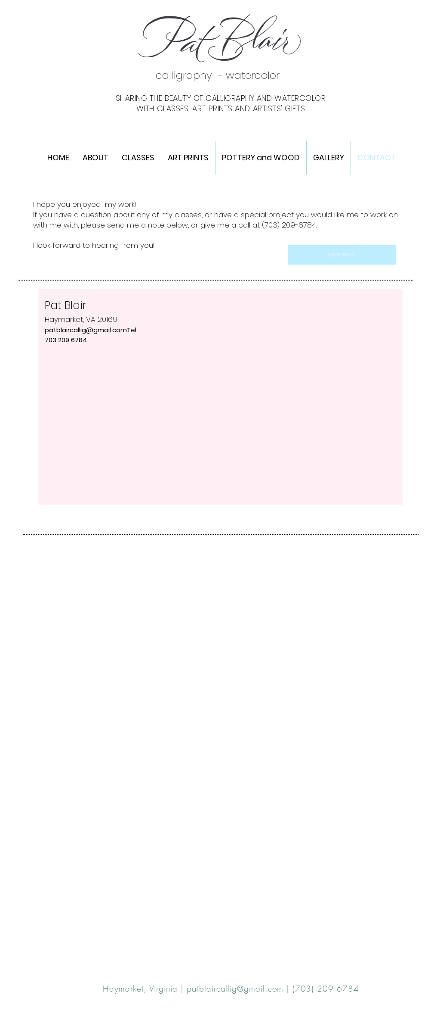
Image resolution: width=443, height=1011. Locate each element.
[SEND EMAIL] (342, 255)
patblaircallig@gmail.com (86, 329)
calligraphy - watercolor (218, 75)
